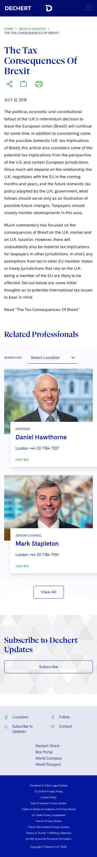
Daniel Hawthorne (41, 437)
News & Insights (32, 29)
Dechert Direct (47, 746)
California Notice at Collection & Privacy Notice (49, 809)
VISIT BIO (22, 459)
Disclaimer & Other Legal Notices (49, 785)
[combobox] (52, 357)
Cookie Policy (48, 797)
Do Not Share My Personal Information (48, 838)
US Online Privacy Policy (48, 791)
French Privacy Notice (48, 820)
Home (8, 29)
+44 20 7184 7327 (44, 448)
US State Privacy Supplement (48, 815)
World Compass (48, 758)
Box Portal (44, 752)
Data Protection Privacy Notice (48, 803)
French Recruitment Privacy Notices (48, 826)
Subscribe (48, 666)
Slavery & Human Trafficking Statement (48, 832)
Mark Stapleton (37, 543)
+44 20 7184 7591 (44, 555)
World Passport (48, 764)
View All (48, 592)
